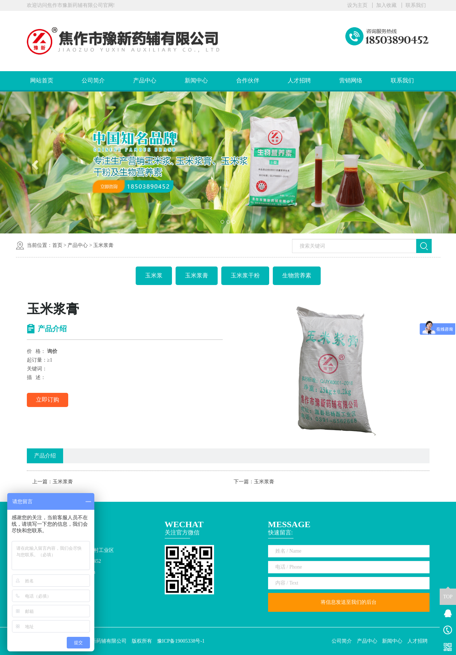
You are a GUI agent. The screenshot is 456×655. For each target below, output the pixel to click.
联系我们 (416, 5)
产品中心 (144, 80)
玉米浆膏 (103, 245)
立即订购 (47, 399)
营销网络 (350, 80)
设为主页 (357, 5)
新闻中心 (196, 80)
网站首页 (41, 80)
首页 (57, 245)
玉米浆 (154, 275)
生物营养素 (296, 275)
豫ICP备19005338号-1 (181, 641)
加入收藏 (386, 5)
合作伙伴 (247, 80)
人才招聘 (299, 80)
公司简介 (93, 80)
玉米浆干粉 (245, 275)
